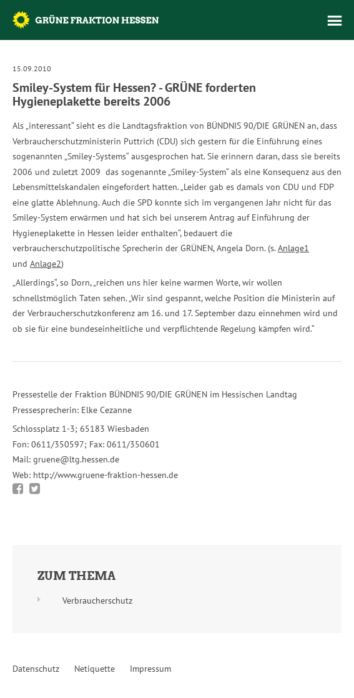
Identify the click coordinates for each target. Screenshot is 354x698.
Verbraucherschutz (97, 600)
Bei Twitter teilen (34, 488)
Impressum (150, 668)
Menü (335, 20)
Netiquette (94, 668)
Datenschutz (35, 668)
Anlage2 (45, 263)
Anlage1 (293, 248)
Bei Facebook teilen (17, 488)
